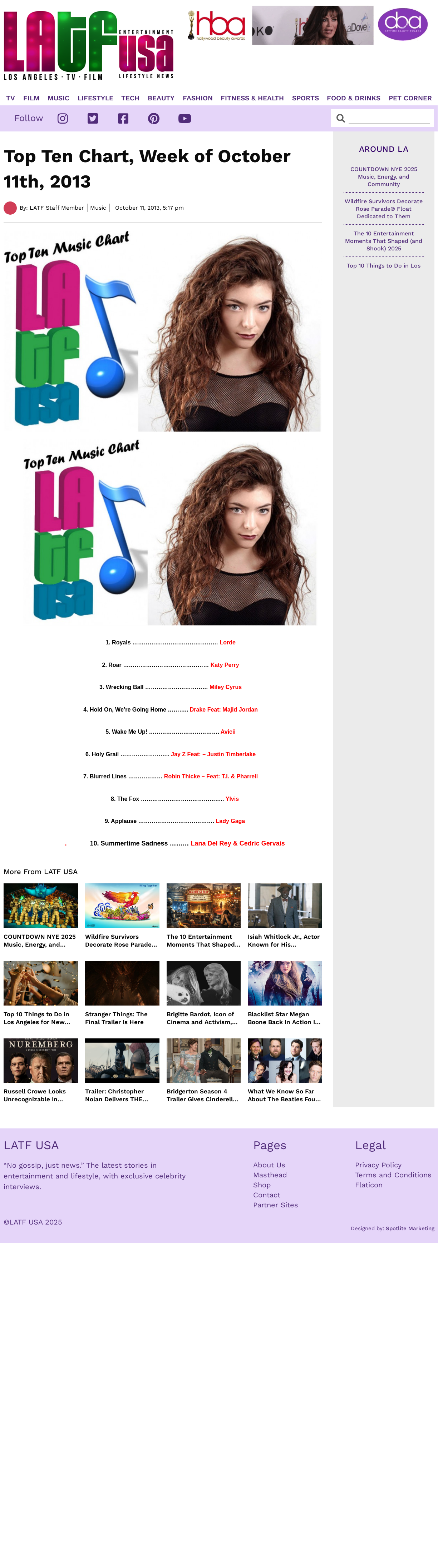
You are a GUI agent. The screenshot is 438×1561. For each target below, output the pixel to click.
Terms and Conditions (393, 1175)
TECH (130, 98)
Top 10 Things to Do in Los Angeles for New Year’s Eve (36, 1018)
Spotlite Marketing (410, 1228)
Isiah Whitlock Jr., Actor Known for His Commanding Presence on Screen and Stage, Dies (284, 940)
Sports (305, 98)
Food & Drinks (353, 98)
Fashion (198, 98)
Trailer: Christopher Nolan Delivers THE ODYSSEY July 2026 (114, 1095)
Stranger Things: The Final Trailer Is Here (116, 1018)
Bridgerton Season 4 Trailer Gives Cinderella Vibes (201, 1095)
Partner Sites (275, 1205)
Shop (262, 1185)
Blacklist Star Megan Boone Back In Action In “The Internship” (283, 1018)
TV (10, 98)
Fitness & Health (252, 98)
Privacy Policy (378, 1165)
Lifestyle (95, 98)
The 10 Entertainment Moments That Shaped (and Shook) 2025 (201, 940)
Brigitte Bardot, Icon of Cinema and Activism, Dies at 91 (200, 1018)
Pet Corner (410, 98)
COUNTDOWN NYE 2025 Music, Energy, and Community (40, 940)
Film (31, 98)
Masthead (270, 1175)
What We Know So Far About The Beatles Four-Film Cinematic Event (284, 1095)
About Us (269, 1165)
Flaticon (369, 1185)
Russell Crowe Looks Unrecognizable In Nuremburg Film (35, 1095)
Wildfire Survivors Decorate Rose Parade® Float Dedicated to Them (120, 940)
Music (58, 98)
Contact (266, 1195)
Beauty (161, 98)
